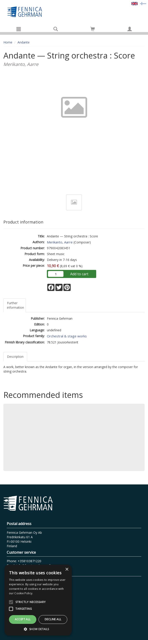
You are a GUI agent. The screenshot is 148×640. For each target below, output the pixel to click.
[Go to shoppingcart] (93, 29)
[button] (38, 629)
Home (7, 42)
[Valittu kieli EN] (134, 3)
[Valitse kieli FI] (143, 3)
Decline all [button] (53, 619)
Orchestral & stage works (67, 336)
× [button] (66, 569)
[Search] (56, 29)
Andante (23, 42)
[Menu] (19, 29)
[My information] (130, 29)
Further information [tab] (15, 305)
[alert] (38, 600)
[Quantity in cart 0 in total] (93, 30)
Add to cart (79, 273)
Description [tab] (15, 356)
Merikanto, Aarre (60, 242)
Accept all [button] (23, 619)
